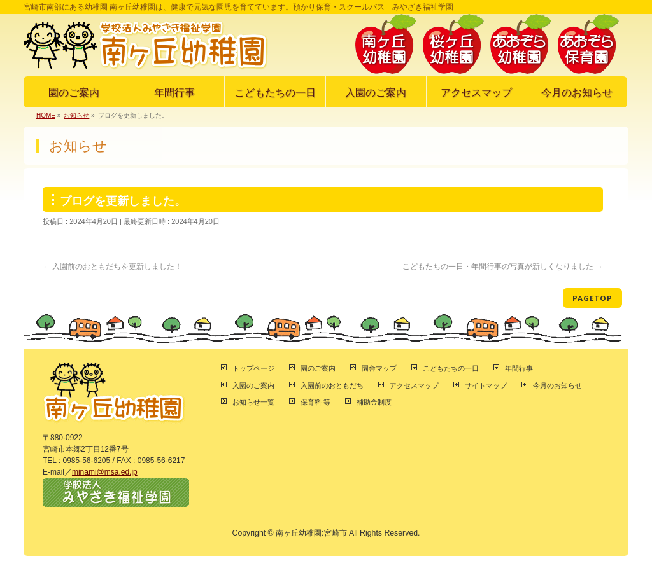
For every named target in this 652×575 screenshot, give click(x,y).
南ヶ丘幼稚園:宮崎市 (311, 533)
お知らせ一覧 (253, 402)
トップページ (253, 368)
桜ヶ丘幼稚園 (453, 44)
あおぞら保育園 (588, 44)
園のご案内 (318, 368)
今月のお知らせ (557, 385)
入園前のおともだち (332, 385)
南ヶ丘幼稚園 (385, 44)
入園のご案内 (253, 385)
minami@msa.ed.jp (105, 472)
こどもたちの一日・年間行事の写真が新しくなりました (502, 266)
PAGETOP (592, 298)
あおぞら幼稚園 (520, 44)
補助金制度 (374, 402)
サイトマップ (486, 385)
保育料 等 (315, 402)
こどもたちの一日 (451, 368)
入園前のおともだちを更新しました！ (112, 266)
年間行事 (519, 368)
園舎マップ (379, 368)
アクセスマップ (414, 385)
